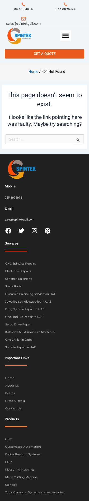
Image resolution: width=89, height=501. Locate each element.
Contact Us (13, 408)
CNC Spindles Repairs (20, 263)
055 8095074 (13, 197)
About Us (12, 385)
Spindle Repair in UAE (20, 347)
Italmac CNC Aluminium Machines (30, 332)
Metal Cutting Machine (21, 477)
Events (10, 393)
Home (9, 378)
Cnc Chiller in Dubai (19, 339)
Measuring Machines (19, 469)
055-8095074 (65, 9)
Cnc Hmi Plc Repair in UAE (24, 317)
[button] (65, 35)
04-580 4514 (23, 9)
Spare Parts (13, 286)
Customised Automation (23, 446)
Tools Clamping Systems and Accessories (34, 492)
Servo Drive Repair (18, 324)
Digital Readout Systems (22, 454)
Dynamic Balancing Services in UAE (30, 294)
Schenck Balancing (18, 278)
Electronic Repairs (18, 271)
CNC (8, 439)
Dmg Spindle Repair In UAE (24, 309)
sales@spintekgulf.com (23, 23)
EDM (8, 462)
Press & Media (15, 401)
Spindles (11, 484)
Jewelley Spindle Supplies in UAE (28, 301)
